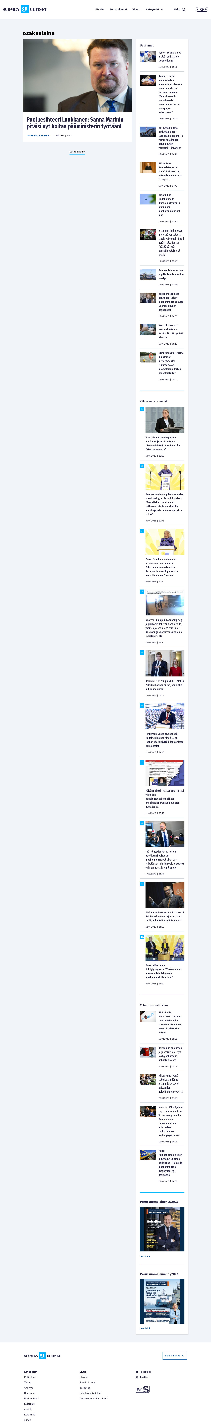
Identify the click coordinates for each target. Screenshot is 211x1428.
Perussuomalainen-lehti (94, 1398)
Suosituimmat (118, 9)
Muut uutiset (31, 1398)
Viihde (27, 1420)
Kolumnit (44, 135)
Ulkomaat (30, 1393)
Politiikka (32, 135)
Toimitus (85, 1388)
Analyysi (28, 1388)
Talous (28, 1382)
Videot (136, 9)
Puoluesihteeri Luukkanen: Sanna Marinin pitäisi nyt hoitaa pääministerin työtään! (75, 123)
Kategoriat (155, 9)
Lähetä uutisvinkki (90, 1393)
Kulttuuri (29, 1404)
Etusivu (99, 9)
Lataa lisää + (77, 151)
